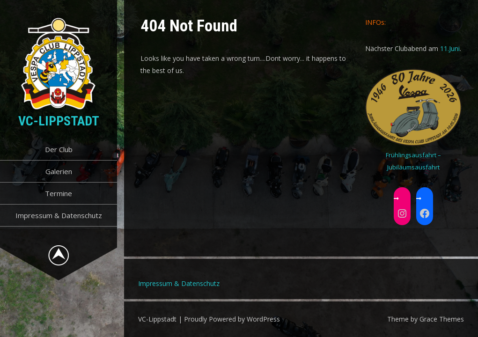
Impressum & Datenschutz (58, 215)
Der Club (59, 149)
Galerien (58, 171)
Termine (58, 193)
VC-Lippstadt (58, 121)
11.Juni (450, 48)
